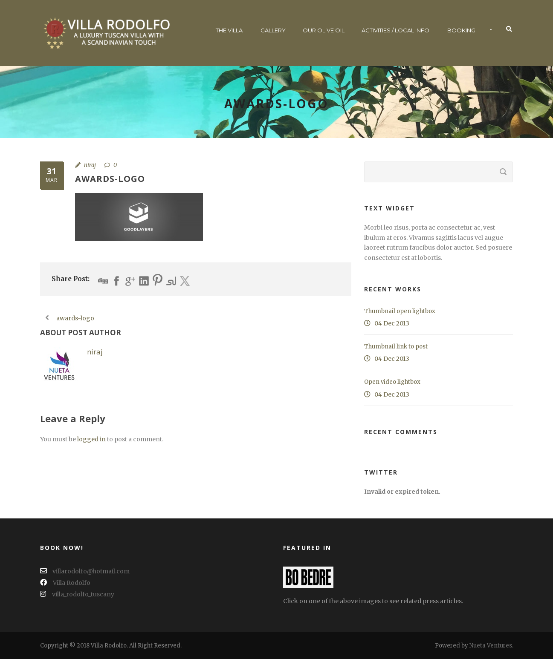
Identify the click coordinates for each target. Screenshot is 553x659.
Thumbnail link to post (396, 346)
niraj (90, 165)
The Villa (229, 30)
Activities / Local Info (395, 30)
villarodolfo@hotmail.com (85, 571)
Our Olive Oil (324, 30)
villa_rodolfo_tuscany (77, 594)
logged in (91, 439)
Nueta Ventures (490, 645)
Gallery (273, 30)
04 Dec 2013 (391, 323)
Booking (461, 30)
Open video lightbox (392, 382)
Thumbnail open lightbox (399, 311)
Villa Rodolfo (65, 583)
